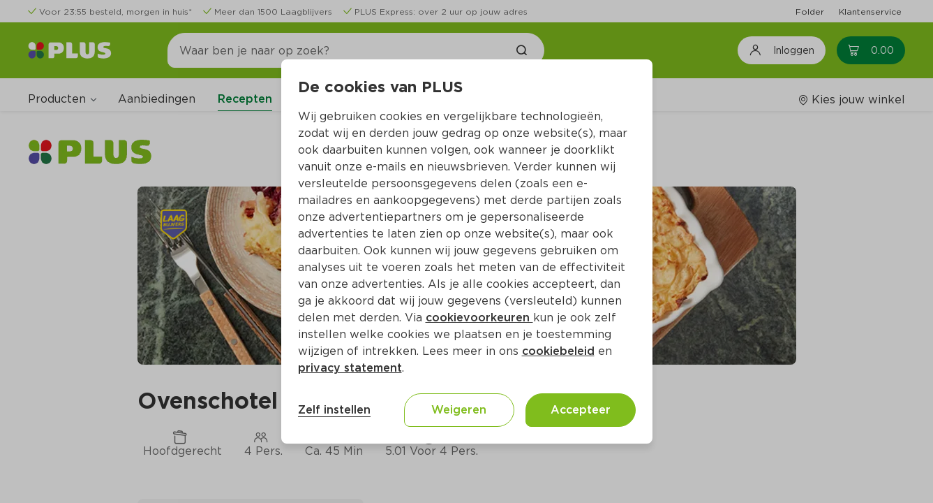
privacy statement (350, 367)
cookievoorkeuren (479, 317)
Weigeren (458, 409)
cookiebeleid (558, 351)
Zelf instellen (334, 409)
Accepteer (581, 409)
